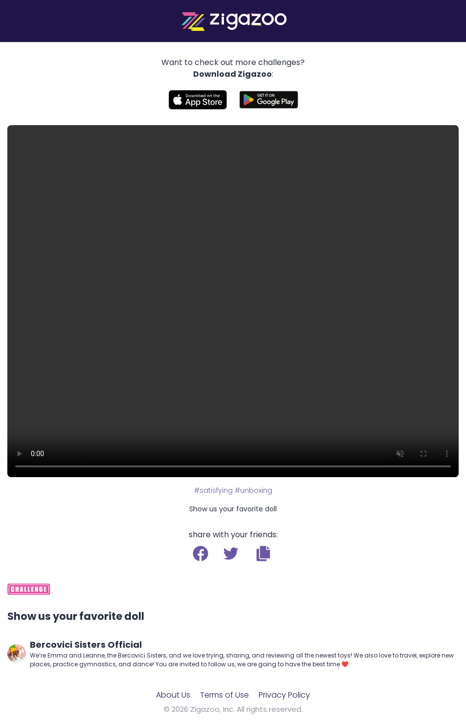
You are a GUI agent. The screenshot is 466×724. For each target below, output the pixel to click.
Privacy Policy (284, 695)
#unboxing (253, 490)
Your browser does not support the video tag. (233, 301)
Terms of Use (224, 695)
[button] (263, 553)
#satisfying (213, 490)
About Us (173, 695)
